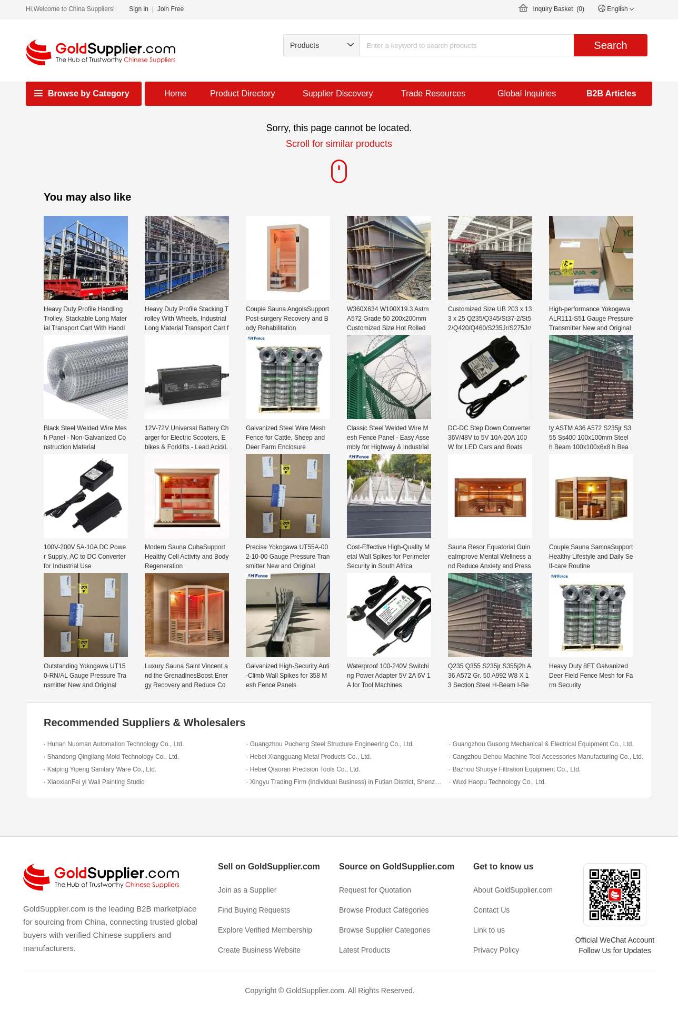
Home (175, 93)
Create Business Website (259, 950)
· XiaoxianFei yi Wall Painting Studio (94, 782)
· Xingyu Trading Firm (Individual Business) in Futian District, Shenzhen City (345, 782)
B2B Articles (611, 93)
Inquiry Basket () (558, 9)
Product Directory (242, 93)
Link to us (489, 930)
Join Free (170, 9)
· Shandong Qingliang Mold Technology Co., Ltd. (111, 756)
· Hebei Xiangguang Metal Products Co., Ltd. (308, 756)
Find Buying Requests (254, 910)
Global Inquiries (526, 93)
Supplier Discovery (338, 93)
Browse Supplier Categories (385, 930)
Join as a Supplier (247, 890)
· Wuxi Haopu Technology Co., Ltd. (497, 782)
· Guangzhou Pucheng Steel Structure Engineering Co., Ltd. (330, 744)
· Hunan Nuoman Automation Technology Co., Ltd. (114, 744)
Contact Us (491, 910)
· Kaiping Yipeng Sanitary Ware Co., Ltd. (100, 769)
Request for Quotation (375, 890)
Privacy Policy (496, 950)
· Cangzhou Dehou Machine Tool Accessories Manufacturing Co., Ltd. (546, 756)
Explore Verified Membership (265, 930)
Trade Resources (433, 93)
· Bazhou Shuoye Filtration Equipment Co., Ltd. (515, 769)
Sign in (138, 9)
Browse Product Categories (383, 910)
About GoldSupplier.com (513, 890)
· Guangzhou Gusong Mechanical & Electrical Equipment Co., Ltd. (541, 744)
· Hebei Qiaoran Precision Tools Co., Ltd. (303, 769)
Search (610, 45)
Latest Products (364, 950)
